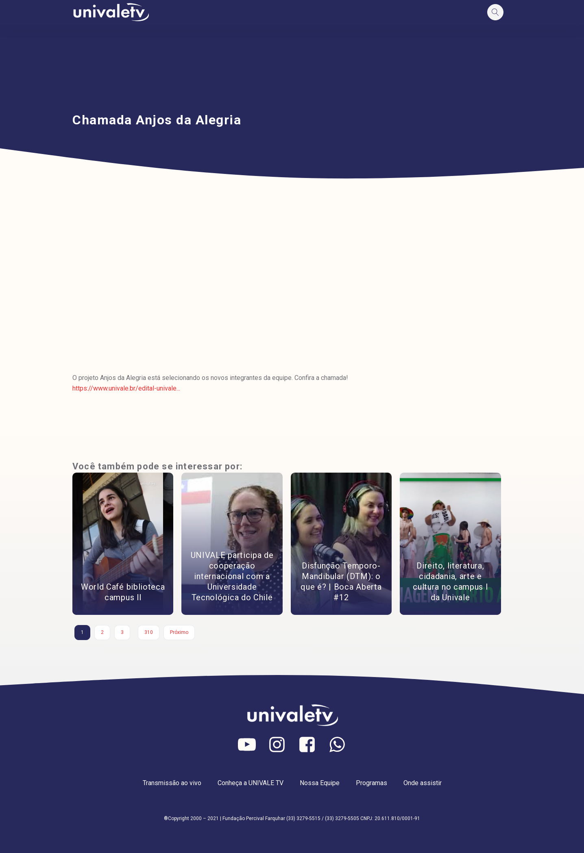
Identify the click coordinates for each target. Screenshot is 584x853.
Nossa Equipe (320, 783)
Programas (371, 783)
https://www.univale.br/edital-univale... (126, 388)
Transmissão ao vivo (172, 783)
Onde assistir (422, 783)
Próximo (179, 632)
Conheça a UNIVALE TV (250, 783)
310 (148, 632)
